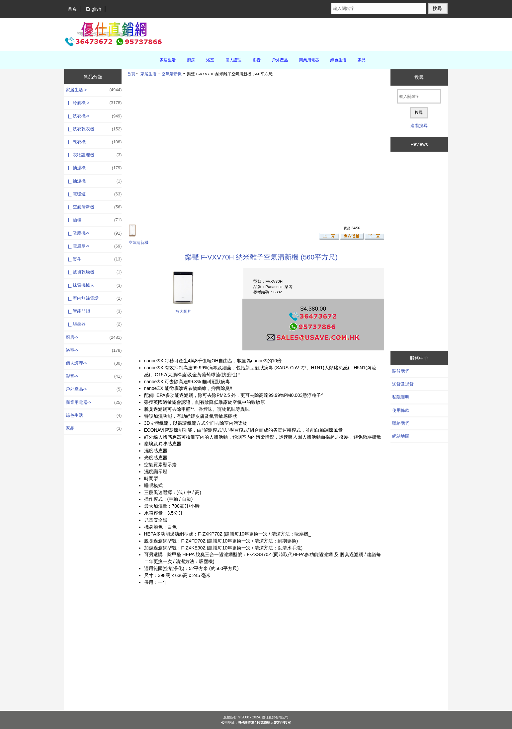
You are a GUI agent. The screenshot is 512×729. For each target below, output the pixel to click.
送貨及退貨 (403, 384)
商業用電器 (309, 60)
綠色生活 (338, 60)
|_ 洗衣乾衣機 (94, 129)
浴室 (210, 60)
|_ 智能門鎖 (94, 311)
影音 (257, 60)
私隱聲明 (400, 397)
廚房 (191, 60)
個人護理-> (94, 363)
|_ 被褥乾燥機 (94, 272)
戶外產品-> (94, 389)
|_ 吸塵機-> (94, 233)
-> (94, 90)
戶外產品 (280, 60)
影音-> (94, 376)
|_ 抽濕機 (94, 168)
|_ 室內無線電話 (94, 298)
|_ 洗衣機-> (94, 116)
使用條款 (400, 410)
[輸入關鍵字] (378, 8)
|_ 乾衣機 (94, 142)
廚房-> (94, 337)
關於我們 (400, 371)
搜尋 (419, 77)
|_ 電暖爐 (94, 194)
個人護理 (233, 60)
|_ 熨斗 (94, 259)
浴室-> (94, 350)
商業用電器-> (94, 402)
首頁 (72, 9)
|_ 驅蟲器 (94, 324)
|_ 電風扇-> (94, 246)
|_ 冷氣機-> (94, 103)
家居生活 (148, 74)
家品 (362, 60)
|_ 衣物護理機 (94, 155)
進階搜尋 (419, 125)
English (93, 9)
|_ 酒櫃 (94, 220)
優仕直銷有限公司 (275, 717)
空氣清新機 (172, 74)
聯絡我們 (400, 423)
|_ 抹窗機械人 (94, 285)
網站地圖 (400, 436)
